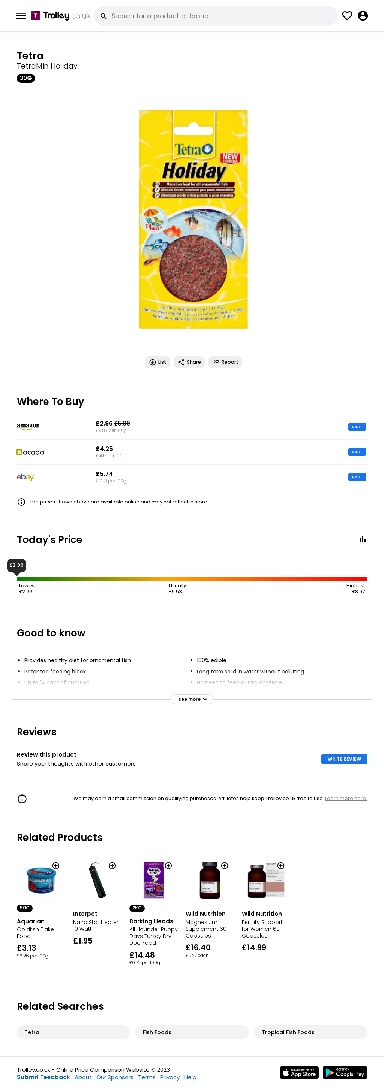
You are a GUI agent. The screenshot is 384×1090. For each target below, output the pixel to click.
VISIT (357, 427)
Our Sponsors (115, 1077)
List (157, 362)
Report (225, 362)
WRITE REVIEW (344, 759)
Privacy (170, 1077)
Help (190, 1077)
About (83, 1077)
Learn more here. (346, 798)
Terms (147, 1077)
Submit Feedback (43, 1077)
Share (189, 362)
